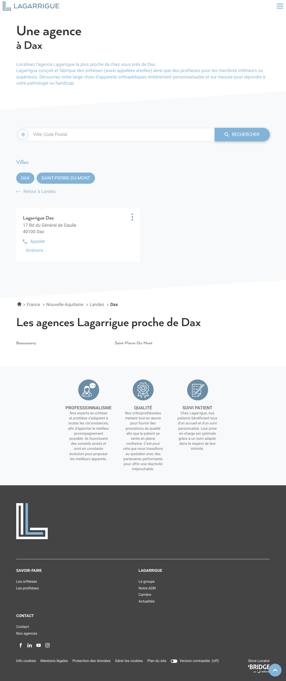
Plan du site (156, 661)
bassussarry (26, 343)
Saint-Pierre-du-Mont (65, 178)
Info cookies (26, 661)
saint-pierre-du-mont (133, 343)
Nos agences (26, 634)
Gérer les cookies (129, 661)
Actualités (147, 601)
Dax (25, 178)
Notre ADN (147, 588)
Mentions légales (54, 661)
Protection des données (91, 661)
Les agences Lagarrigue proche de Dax (108, 322)
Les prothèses (27, 588)
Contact (22, 627)
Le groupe (146, 582)
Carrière (145, 595)
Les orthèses (26, 582)
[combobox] (115, 134)
